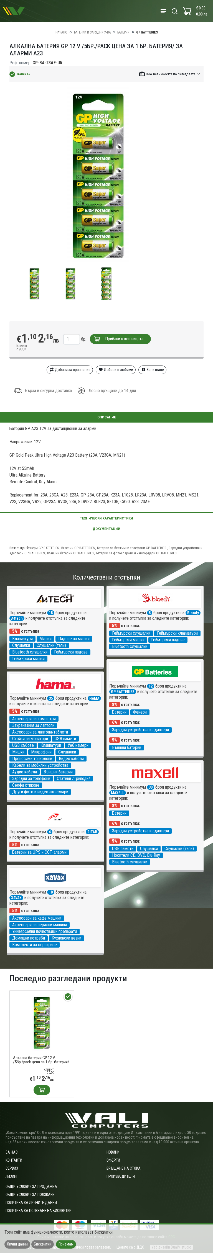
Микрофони (41, 752)
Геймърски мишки (28, 658)
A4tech (17, 618)
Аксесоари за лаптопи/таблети (40, 732)
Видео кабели (71, 758)
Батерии (123, 32)
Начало (61, 32)
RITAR (92, 832)
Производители (120, 1176)
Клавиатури (22, 638)
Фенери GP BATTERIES (43, 548)
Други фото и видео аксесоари (40, 791)
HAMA (94, 698)
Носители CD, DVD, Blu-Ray (136, 855)
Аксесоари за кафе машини (36, 918)
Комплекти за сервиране (34, 944)
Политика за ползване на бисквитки (39, 1210)
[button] (170, 74)
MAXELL (117, 793)
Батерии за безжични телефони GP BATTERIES (132, 548)
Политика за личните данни (31, 1202)
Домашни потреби (28, 938)
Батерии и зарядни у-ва (92, 32)
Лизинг (12, 1176)
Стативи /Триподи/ (73, 778)
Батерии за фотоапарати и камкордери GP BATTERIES (136, 553)
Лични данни (17, 1244)
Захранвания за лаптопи (33, 725)
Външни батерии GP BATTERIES (70, 553)
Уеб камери (78, 745)
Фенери (140, 712)
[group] (106, 175)
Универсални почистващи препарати (44, 931)
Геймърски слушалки (131, 633)
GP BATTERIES (147, 32)
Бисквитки (42, 1244)
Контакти (14, 1160)
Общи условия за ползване (30, 1194)
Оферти (113, 1160)
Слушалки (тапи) (51, 645)
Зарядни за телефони (31, 778)
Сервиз (12, 1168)
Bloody (193, 613)
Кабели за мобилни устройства (40, 765)
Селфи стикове (25, 785)
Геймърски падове (71, 652)
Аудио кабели (24, 772)
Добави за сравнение (69, 369)
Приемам (66, 1244)
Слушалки (21, 645)
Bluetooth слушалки (29, 652)
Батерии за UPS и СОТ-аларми (39, 852)
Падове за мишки (74, 638)
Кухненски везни (66, 938)
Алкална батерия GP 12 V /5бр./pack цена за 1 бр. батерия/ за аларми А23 (41, 1060)
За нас (12, 1152)
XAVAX (16, 898)
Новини (113, 1152)
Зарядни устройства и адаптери (140, 729)
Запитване (152, 369)
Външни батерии (126, 747)
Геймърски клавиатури (177, 633)
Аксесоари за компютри (34, 718)
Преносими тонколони (32, 758)
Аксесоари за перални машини (39, 924)
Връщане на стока (123, 1168)
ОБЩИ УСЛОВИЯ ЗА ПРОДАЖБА (31, 1186)
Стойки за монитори (30, 738)
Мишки (45, 638)
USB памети (65, 738)
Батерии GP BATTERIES (78, 548)
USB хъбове (23, 745)
